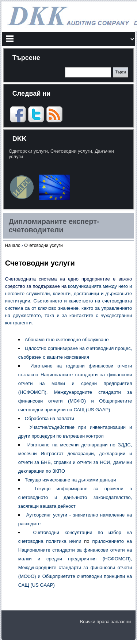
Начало (12, 245)
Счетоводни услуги (43, 245)
